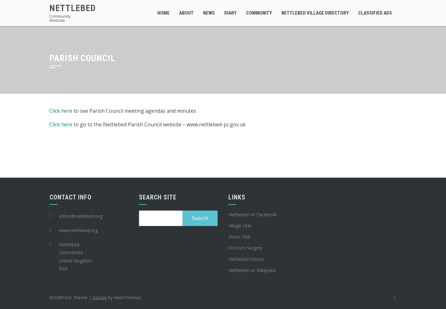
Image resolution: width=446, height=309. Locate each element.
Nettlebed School (246, 259)
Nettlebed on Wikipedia (252, 270)
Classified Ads (375, 13)
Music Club (239, 237)
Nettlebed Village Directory (315, 13)
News (209, 13)
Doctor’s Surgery (245, 248)
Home (163, 13)
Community (259, 13)
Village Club (239, 226)
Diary (230, 13)
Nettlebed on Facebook (252, 214)
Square (100, 297)
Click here (60, 110)
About (186, 13)
